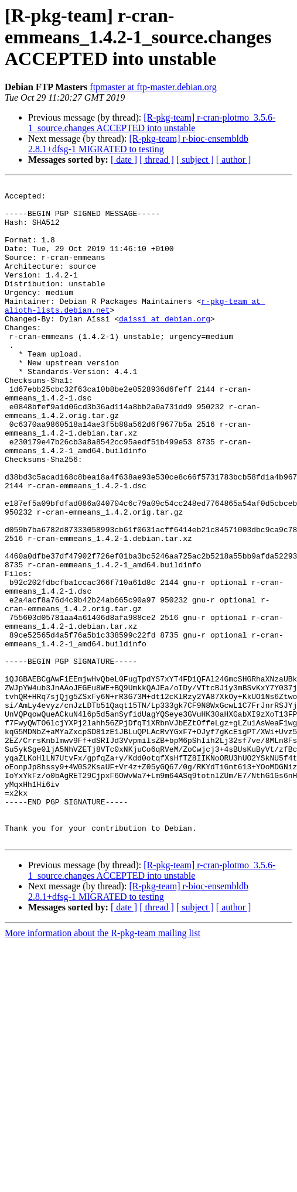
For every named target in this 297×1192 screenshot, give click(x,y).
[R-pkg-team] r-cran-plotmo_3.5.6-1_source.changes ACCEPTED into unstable (151, 122)
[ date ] (124, 160)
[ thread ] (156, 160)
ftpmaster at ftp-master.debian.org (153, 87)
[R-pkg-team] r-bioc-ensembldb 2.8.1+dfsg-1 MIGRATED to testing (138, 143)
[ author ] (233, 160)
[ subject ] (195, 160)
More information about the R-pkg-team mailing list (102, 1065)
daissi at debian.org (164, 346)
